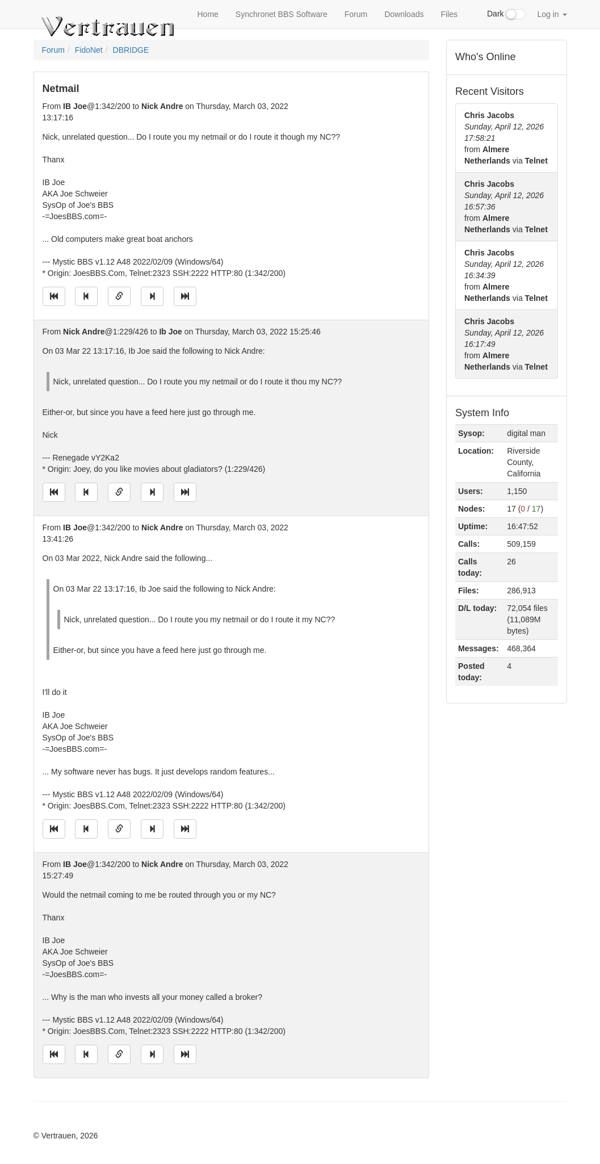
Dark (506, 14)
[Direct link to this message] (119, 296)
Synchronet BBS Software (282, 14)
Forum (356, 14)
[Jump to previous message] (86, 296)
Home (208, 14)
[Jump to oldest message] (54, 296)
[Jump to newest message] (185, 296)
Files (449, 14)
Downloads (403, 14)
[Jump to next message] (152, 296)
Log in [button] (552, 14)
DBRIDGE (131, 50)
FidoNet (89, 50)
